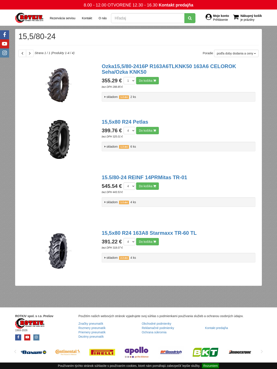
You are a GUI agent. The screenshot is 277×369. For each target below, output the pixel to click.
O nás (103, 18)
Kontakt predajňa (176, 5)
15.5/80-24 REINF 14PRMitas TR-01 (144, 177)
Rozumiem (210, 365)
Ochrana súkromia (154, 332)
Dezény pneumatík (91, 336)
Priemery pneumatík (92, 332)
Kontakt (87, 18)
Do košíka (147, 80)
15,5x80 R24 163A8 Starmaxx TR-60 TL (149, 233)
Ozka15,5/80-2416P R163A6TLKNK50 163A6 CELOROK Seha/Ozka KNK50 (169, 69)
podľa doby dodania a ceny (236, 53)
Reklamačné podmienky (158, 328)
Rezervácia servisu (62, 18)
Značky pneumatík (91, 323)
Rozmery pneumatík (92, 328)
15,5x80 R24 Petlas (125, 122)
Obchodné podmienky (156, 323)
